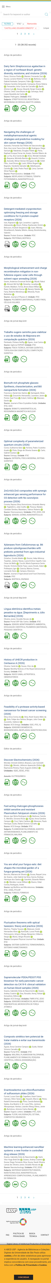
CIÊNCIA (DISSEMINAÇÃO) (25, 1060)
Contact (45, 1235)
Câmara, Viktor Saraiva (13, 1099)
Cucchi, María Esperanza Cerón (32, 563)
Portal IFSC (15, 1052)
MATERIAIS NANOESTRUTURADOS (26, 1170)
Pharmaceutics (16, 174)
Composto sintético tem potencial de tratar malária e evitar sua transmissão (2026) (24, 1040)
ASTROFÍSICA (29, 674)
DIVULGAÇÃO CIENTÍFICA (14, 627)
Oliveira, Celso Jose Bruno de (15, 91)
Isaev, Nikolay (36, 228)
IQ (40, 725)
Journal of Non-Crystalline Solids (23, 403)
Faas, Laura (27, 566)
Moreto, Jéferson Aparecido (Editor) (27, 765)
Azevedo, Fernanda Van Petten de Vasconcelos (23, 146)
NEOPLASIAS (24, 730)
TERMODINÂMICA (37, 945)
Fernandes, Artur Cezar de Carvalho (21, 86)
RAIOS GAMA (17, 674)
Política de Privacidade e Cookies (31, 1265)
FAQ (7, 1235)
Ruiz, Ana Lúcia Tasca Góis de (16, 148)
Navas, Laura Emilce (26, 561)
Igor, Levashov (25, 223)
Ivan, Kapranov (10, 223)
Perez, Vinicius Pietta (12, 76)
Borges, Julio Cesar (34, 719)
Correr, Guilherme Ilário (13, 448)
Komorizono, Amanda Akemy (33, 504)
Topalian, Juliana (11, 561)
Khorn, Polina (21, 225)
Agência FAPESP (17, 345)
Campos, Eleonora (27, 571)
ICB (43, 512)
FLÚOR (14, 1114)
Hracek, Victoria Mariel (13, 566)
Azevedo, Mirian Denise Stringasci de (22, 161)
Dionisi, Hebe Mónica (35, 558)
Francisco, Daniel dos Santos (15, 393)
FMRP (32, 999)
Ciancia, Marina (26, 569)
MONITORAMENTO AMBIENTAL (33, 624)
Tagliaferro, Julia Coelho (16, 507)
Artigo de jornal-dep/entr (15, 321)
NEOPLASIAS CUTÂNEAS (22, 176)
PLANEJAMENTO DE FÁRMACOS (17, 1057)
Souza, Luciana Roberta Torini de (17, 79)
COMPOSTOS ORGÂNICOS (15, 1117)
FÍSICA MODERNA (28, 458)
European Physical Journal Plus (23, 939)
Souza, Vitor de (27, 666)
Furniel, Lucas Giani (12, 1096)
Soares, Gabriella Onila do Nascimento (19, 991)
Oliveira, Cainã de (11, 666)
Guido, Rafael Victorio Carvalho (24, 824)
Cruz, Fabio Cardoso (22, 821)
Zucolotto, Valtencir (12, 722)
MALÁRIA (18, 835)
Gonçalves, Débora (11, 996)
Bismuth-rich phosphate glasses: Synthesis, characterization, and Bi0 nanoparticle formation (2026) (23, 386)
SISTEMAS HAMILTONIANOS (15, 947)
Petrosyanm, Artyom (12, 934)
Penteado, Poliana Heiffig (14, 342)
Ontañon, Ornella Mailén (13, 558)
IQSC (10, 406)
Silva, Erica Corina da (12, 717)
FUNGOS (15, 893)
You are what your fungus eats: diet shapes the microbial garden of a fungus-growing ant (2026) (22, 868)
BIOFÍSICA (26, 238)
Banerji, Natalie (34, 289)
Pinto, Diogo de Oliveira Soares (25, 450)
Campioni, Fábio (24, 81)
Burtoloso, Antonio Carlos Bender (20, 1109)
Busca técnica (33, 1235)
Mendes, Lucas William (18, 882)
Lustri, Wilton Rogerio (30, 163)
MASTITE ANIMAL (33, 102)
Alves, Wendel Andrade (36, 156)
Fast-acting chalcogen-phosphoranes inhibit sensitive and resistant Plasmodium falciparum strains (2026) (24, 810)
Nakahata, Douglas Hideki (23, 151)
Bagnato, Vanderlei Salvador (15, 166)
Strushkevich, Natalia (12, 230)
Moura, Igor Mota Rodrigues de (16, 816)
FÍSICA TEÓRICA (18, 348)
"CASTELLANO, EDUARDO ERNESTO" (20, 28)
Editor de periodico (12, 748)
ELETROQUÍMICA (19, 776)
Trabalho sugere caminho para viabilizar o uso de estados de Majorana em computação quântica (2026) (25, 336)
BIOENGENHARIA (11, 730)
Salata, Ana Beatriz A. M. (14, 1104)
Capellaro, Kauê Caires (32, 1096)
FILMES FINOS (40, 300)
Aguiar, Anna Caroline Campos (16, 1047)
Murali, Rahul (39, 282)
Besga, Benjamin (28, 934)
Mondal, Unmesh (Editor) (14, 763)
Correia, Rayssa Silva (12, 504)
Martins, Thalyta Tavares (14, 929)
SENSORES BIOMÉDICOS (22, 727)
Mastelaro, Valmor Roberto (29, 509)
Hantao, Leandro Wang (24, 1107)
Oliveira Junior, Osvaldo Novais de (17, 619)
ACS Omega (15, 725)
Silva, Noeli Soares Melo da (35, 717)
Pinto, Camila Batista (31, 1101)
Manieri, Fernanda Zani (33, 76)
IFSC (30, 97)
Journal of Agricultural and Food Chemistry (27, 574)
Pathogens (14, 97)
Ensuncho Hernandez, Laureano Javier (28, 396)
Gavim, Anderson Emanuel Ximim (17, 282)
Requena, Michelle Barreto (17, 158)
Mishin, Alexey (27, 230)
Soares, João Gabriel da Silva (18, 877)
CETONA (35, 1114)
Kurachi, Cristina (38, 158)
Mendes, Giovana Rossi (15, 819)
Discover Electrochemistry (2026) (21, 759)
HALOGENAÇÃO (24, 1114)
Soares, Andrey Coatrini (32, 1160)
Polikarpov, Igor (10, 569)
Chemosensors (16, 512)
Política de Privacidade (19, 1235)
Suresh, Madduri (10, 287)
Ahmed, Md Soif (13, 284)
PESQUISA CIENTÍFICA (13, 630)
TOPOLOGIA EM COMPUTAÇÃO (17, 350)
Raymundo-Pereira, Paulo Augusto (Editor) (21, 768)
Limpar (46, 28)
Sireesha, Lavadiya (30, 284)
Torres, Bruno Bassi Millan (28, 287)
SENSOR (15, 515)
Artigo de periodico (13, 55)
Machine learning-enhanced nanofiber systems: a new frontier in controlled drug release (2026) (24, 1150)
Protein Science (16, 235)
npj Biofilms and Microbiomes (22, 887)
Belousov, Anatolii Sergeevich (16, 228)
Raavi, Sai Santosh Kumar (14, 289)
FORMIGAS (24, 893)
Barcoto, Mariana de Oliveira (15, 874)
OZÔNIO (23, 515)
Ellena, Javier (39, 1107)
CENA (10, 890)
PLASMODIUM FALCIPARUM (23, 829)
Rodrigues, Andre (17, 885)
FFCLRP (17, 890)
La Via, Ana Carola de (15, 156)
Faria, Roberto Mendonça (14, 292)
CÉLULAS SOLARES (12, 302)
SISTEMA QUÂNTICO (34, 348)
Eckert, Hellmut (27, 398)
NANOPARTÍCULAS (26, 179)
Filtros (7, 24)
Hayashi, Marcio (32, 1099)
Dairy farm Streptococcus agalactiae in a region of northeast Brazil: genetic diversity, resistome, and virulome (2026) (25, 70)
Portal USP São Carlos (19, 622)
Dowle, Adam (38, 566)
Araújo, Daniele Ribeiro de (36, 153)
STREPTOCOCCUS (19, 99)
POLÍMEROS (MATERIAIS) (22, 300)
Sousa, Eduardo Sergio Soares (29, 89)
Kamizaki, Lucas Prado (30, 932)
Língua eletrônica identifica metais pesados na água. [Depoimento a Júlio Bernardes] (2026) (24, 612)
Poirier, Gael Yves (11, 398)
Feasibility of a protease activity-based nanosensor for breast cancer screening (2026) (25, 710)
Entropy (13, 456)
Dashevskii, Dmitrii (35, 225)
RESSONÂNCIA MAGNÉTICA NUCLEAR (20, 411)
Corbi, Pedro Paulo (21, 169)
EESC (39, 512)
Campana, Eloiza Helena (37, 84)
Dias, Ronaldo (25, 994)
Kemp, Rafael (37, 994)
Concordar (23, 1277)
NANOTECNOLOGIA (39, 730)
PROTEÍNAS (17, 238)
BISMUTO (16, 409)
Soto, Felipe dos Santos (16, 719)
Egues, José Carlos (35, 342)
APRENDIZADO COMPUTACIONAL (18, 1176)
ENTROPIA (16, 458)
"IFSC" (21, 24)
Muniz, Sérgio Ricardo (21, 937)
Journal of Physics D (18, 297)
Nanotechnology (17, 1167)
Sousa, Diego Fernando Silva (15, 1162)
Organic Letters (16, 1112)
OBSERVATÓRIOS (11, 677)
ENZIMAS (25, 579)
